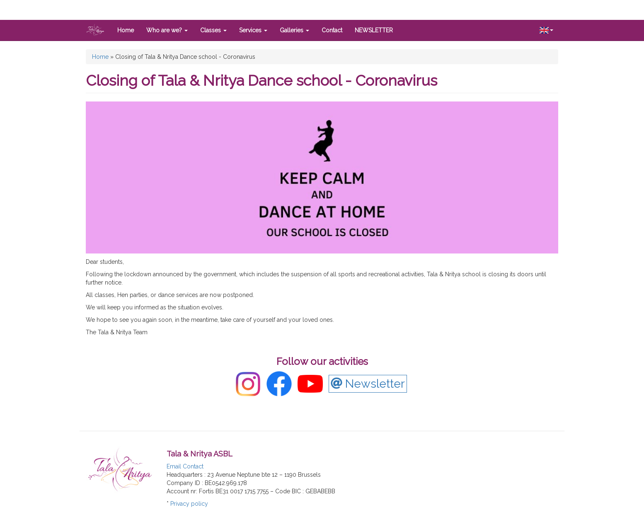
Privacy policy (189, 503)
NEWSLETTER (374, 30)
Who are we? (167, 30)
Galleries (294, 30)
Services (253, 30)
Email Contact (185, 466)
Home (125, 30)
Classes (213, 30)
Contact (332, 30)
